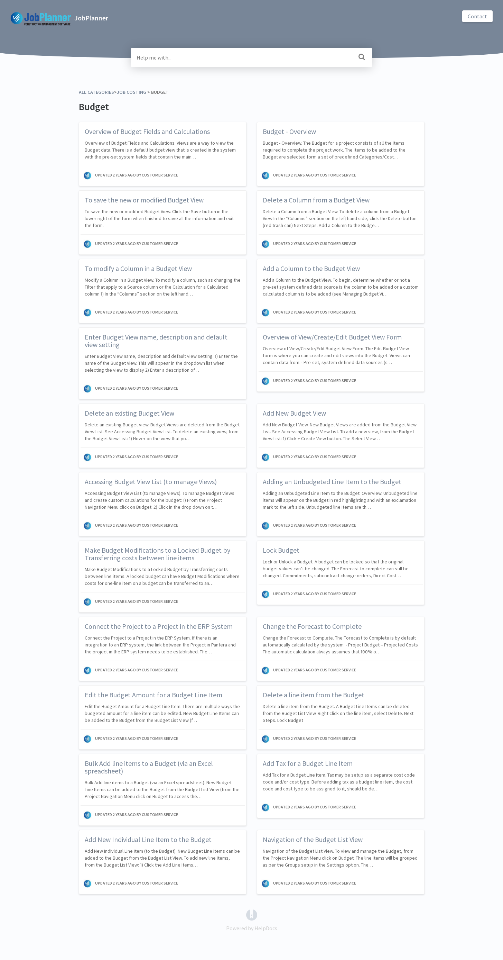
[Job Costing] (131, 92)
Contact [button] (477, 16)
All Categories (96, 92)
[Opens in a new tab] (251, 914)
